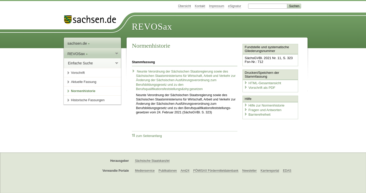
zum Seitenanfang (147, 136)
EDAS (287, 170)
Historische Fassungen (87, 100)
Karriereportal (270, 170)
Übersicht (184, 6)
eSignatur (234, 6)
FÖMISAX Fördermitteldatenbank (215, 170)
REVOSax (152, 27)
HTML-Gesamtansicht (262, 82)
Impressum (216, 6)
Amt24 (184, 170)
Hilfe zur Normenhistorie (263, 105)
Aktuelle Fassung (83, 82)
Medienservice (145, 170)
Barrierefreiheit (257, 113)
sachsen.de (78, 43)
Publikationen (168, 170)
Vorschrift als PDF (259, 87)
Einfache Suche (80, 63)
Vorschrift (78, 73)
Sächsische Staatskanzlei (152, 161)
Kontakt (200, 6)
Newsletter (249, 170)
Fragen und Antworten (262, 109)
